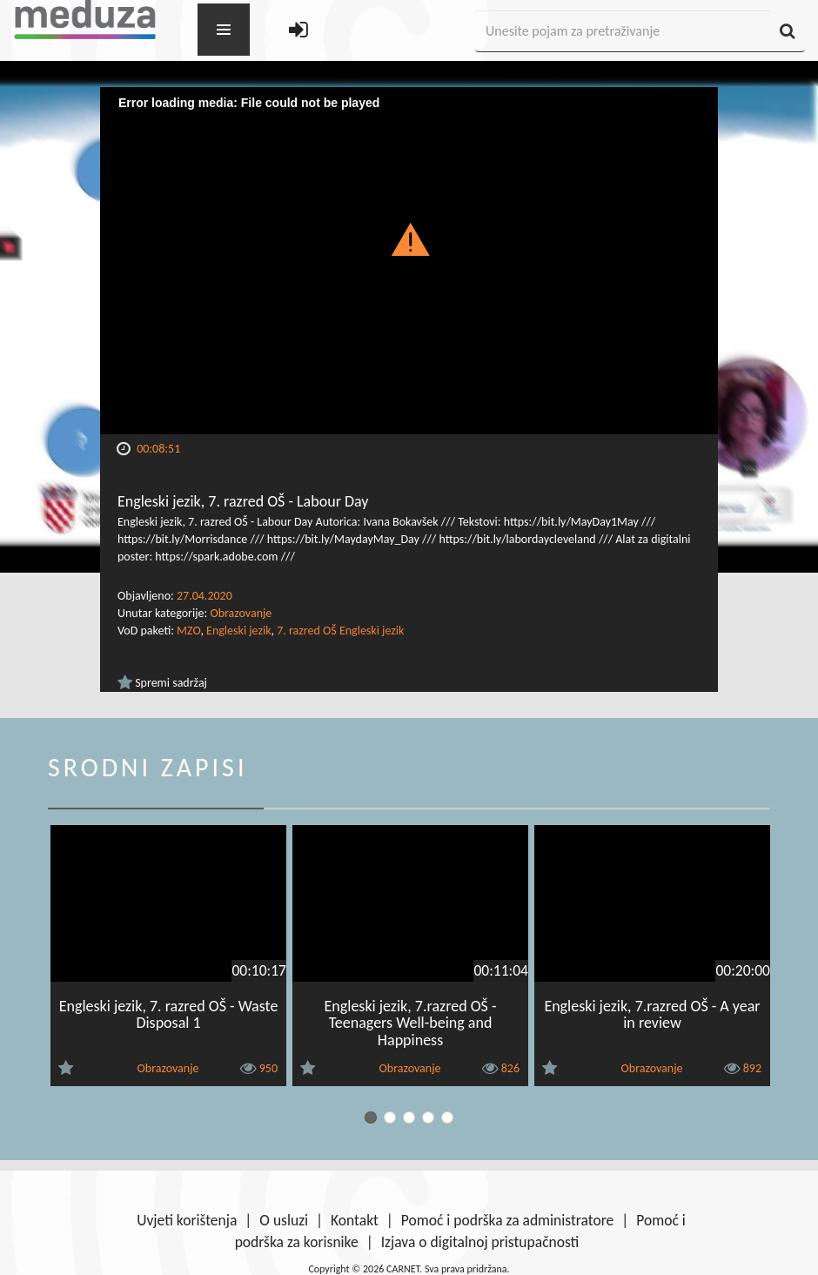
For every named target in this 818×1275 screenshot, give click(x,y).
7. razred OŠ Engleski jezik (340, 630)
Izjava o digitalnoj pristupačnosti (480, 1242)
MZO (188, 630)
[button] (409, 238)
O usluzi (283, 1220)
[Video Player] (409, 260)
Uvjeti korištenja (187, 1220)
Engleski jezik (238, 630)
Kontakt (355, 1220)
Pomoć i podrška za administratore (507, 1220)
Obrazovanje (241, 613)
